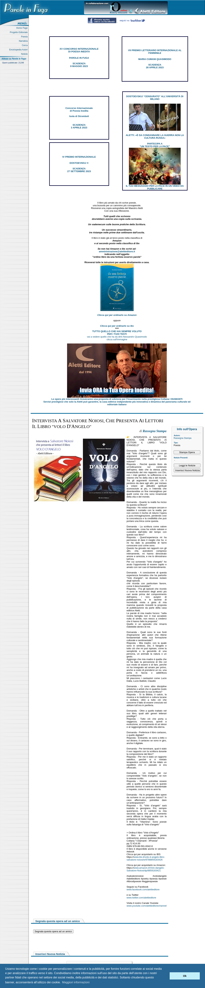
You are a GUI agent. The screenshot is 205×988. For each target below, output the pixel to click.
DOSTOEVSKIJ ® (79, 163)
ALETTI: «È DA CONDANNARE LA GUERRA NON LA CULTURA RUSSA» (155, 136)
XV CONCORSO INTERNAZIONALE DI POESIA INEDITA (79, 50)
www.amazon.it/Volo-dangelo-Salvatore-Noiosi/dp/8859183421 (145, 869)
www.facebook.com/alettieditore (143, 889)
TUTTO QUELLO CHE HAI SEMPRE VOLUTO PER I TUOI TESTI (117, 332)
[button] (166, 975)
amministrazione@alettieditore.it (117, 251)
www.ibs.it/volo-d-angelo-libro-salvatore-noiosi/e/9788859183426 (146, 858)
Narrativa (24, 41)
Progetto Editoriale (19, 32)
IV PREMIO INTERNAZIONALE (79, 156)
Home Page (22, 28)
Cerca (25, 45)
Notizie (25, 54)
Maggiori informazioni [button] (75, 982)
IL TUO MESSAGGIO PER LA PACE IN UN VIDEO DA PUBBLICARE (155, 187)
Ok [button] (184, 975)
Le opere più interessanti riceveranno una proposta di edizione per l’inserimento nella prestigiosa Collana (116, 399)
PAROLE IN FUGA (79, 58)
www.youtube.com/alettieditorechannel (147, 905)
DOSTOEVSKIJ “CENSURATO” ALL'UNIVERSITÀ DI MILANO (154, 97)
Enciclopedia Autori (19, 49)
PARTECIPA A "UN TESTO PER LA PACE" (155, 145)
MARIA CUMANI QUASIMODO (154, 59)
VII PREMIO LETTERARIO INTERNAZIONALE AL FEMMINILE (154, 51)
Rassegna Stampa (182, 438)
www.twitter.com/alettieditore (141, 897)
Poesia (25, 36)
